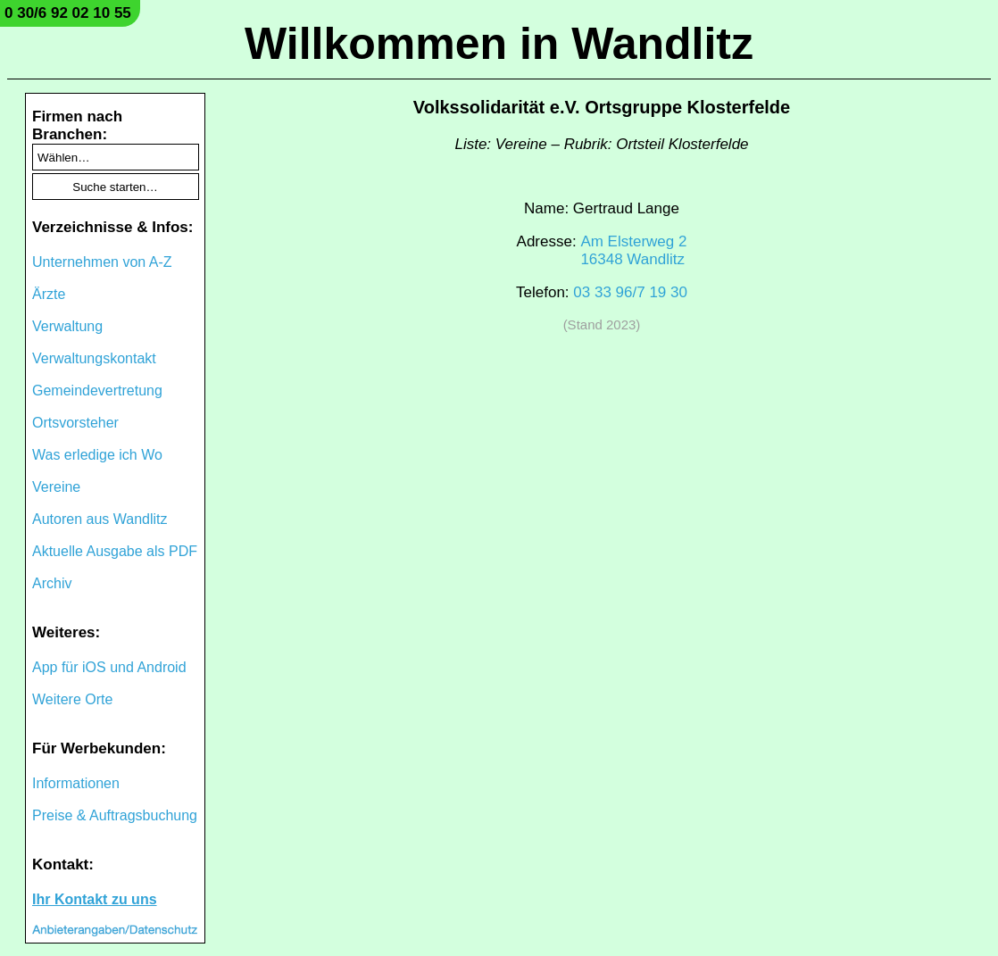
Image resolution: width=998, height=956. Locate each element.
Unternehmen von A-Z (102, 262)
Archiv (51, 583)
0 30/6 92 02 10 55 (67, 12)
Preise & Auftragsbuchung (114, 815)
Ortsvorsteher (75, 422)
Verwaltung (67, 326)
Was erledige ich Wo (97, 454)
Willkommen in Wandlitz (499, 44)
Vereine (56, 487)
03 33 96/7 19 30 (630, 292)
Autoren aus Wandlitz (99, 519)
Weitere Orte (72, 699)
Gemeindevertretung (97, 390)
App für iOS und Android (109, 667)
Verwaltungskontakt (94, 358)
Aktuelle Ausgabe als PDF (114, 551)
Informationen (76, 783)
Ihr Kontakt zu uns (94, 899)
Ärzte (48, 294)
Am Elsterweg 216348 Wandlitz (633, 250)
